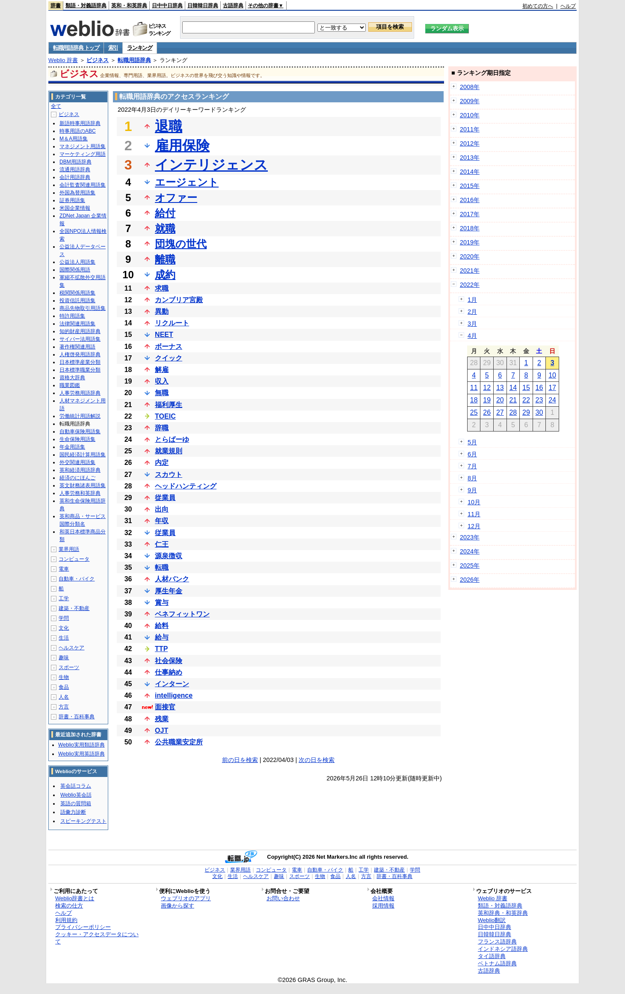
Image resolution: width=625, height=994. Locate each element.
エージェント (187, 182)
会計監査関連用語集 (82, 185)
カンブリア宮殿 (179, 300)
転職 (162, 567)
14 (513, 387)
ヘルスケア (71, 648)
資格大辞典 (72, 378)
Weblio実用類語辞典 (81, 745)
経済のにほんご (77, 478)
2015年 (470, 185)
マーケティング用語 (82, 154)
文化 (64, 628)
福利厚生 (168, 404)
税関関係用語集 (77, 293)
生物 (64, 677)
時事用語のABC (77, 131)
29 (526, 412)
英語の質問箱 (75, 804)
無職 (162, 392)
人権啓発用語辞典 (80, 354)
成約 (165, 274)
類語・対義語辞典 (86, 5)
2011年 (470, 129)
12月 (474, 526)
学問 (64, 618)
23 (539, 400)
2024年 (470, 551)
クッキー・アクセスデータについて (97, 938)
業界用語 (69, 549)
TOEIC (165, 416)
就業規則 (168, 451)
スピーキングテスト (83, 821)
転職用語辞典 (134, 60)
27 (500, 412)
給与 (162, 637)
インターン (172, 683)
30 (539, 412)
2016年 (470, 199)
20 (500, 400)
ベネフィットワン (182, 614)
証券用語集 (72, 200)
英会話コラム (75, 786)
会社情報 (383, 898)
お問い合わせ (283, 898)
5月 (472, 442)
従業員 (165, 532)
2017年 (470, 214)
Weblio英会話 (75, 795)
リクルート (172, 323)
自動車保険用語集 (80, 432)
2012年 (470, 143)
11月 (474, 514)
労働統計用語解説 (80, 416)
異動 (162, 311)
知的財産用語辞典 (80, 331)
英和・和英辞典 (129, 5)
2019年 (470, 242)
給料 (162, 625)
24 (552, 400)
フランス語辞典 (497, 941)
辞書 (55, 5)
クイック (168, 358)
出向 (162, 509)
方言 (64, 707)
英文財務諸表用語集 (82, 485)
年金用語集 (72, 447)
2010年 (470, 115)
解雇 (162, 369)
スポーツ (69, 667)
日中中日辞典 (167, 5)
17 (552, 387)
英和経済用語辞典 (80, 470)
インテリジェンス (211, 165)
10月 (474, 502)
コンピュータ (74, 559)
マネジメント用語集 (82, 146)
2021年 (470, 270)
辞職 (162, 428)
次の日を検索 (317, 759)
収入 (162, 381)
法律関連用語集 (77, 324)
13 (500, 387)
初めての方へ (537, 6)
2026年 (470, 579)
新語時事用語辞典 (80, 123)
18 (474, 400)
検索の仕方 (69, 905)
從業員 (165, 497)
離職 (165, 259)
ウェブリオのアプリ (186, 898)
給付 (165, 213)
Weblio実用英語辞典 (81, 754)
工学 (64, 598)
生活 (64, 638)
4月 (472, 335)
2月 (472, 311)
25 (474, 412)
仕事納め (168, 672)
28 (513, 412)
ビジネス (97, 60)
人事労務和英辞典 (80, 493)
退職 (168, 126)
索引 (113, 48)
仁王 (162, 544)
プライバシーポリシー (83, 927)
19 (487, 400)
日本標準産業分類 (80, 362)
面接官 (165, 707)
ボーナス (168, 346)
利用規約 (66, 920)
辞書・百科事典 (77, 717)
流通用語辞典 (74, 170)
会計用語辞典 (74, 177)
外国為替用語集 (77, 193)
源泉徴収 (168, 555)
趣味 (64, 658)
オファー (176, 197)
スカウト (168, 474)
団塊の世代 (181, 244)
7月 (472, 466)
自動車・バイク (77, 579)
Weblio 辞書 (63, 60)
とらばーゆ (172, 439)
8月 (472, 478)
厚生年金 (168, 591)
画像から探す (177, 905)
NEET (164, 334)
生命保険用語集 (77, 439)
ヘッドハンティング (185, 486)
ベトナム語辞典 (497, 963)
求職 (162, 288)
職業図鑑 (69, 385)
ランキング (139, 48)
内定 (162, 462)
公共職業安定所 (179, 742)
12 (487, 387)
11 (474, 387)
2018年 (470, 228)
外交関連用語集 (77, 462)
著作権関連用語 (77, 347)
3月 (472, 323)
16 (539, 387)
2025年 (470, 565)
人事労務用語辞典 (80, 393)
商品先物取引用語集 (82, 308)
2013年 (470, 157)
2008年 (470, 86)
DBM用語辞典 (75, 162)
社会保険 (168, 660)
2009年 (470, 101)
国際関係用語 (74, 270)
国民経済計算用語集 (82, 455)
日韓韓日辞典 (202, 5)
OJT (161, 730)
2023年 (470, 537)
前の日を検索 (240, 759)
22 (526, 400)
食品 (64, 687)
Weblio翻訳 (492, 920)
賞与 (162, 602)
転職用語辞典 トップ (76, 48)
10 (552, 375)
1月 (472, 299)
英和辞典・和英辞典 (503, 913)
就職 (165, 228)
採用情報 (383, 905)
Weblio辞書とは (74, 898)
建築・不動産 (74, 608)
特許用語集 (72, 316)
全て (56, 106)
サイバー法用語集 (80, 339)
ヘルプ (568, 6)
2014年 (470, 171)
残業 (162, 719)
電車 (64, 569)
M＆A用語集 (73, 139)
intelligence (174, 695)
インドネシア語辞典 (503, 949)
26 (487, 412)
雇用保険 (182, 145)
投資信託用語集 (77, 301)
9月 (472, 490)
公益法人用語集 (77, 262)
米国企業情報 (74, 208)
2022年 (470, 284)
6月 (472, 454)
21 (513, 400)
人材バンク (172, 579)
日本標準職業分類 (80, 370)
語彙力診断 (73, 812)
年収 (162, 520)
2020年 (470, 256)
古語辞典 (233, 5)
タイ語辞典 (492, 956)
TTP (161, 648)
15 (526, 387)
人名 (64, 697)
